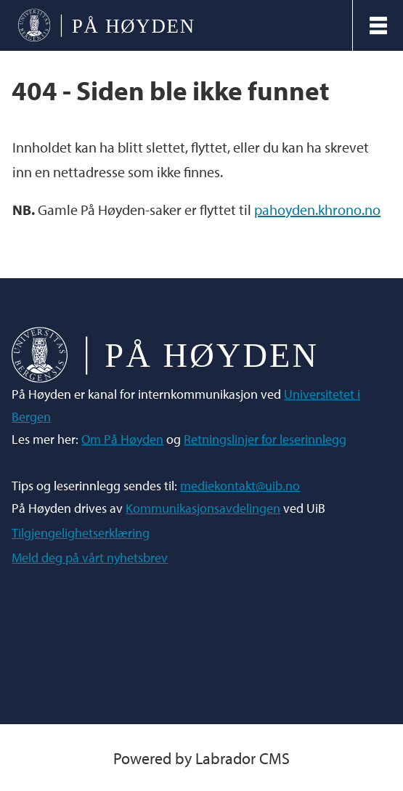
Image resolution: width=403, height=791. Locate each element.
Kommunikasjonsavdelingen (203, 508)
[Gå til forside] (106, 25)
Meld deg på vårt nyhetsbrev (90, 557)
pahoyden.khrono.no (317, 209)
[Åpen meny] (378, 25)
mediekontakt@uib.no (240, 485)
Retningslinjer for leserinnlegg (265, 439)
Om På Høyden (122, 439)
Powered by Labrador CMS (201, 757)
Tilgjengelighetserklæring (81, 532)
